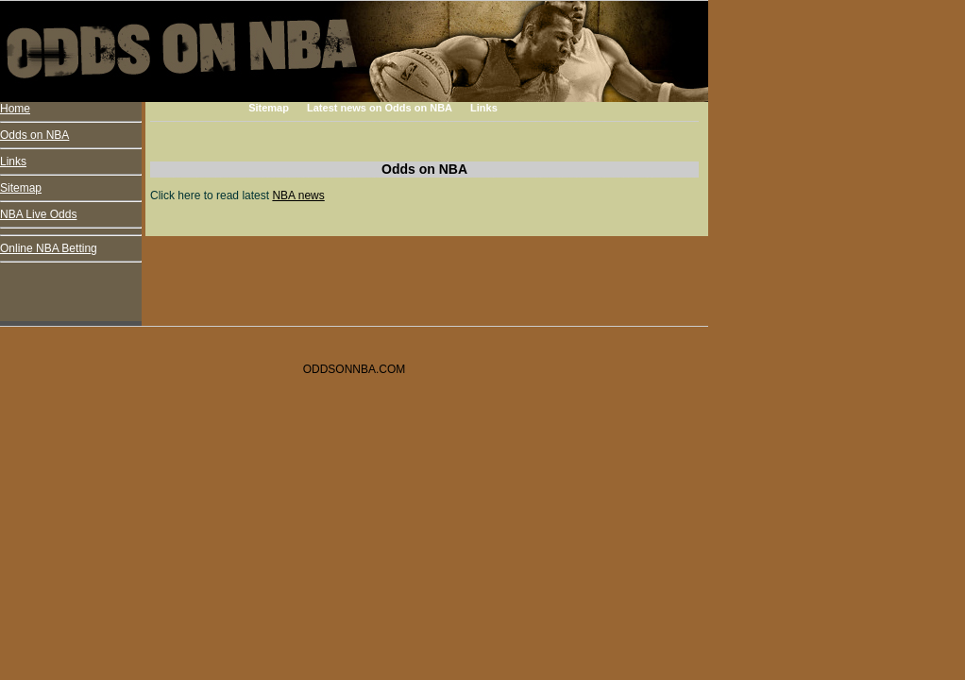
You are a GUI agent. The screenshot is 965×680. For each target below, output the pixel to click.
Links (484, 107)
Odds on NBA (34, 135)
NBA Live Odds (38, 214)
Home (15, 108)
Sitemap (268, 107)
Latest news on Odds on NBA (379, 107)
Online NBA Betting (48, 248)
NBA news (298, 195)
